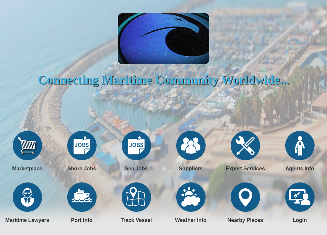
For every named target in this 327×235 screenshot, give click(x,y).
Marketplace (27, 168)
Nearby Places (245, 220)
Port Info (82, 220)
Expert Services (245, 168)
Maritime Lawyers (27, 220)
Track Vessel (136, 220)
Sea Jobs (136, 168)
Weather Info (191, 220)
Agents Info (300, 168)
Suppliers (191, 168)
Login (300, 220)
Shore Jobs (82, 168)
